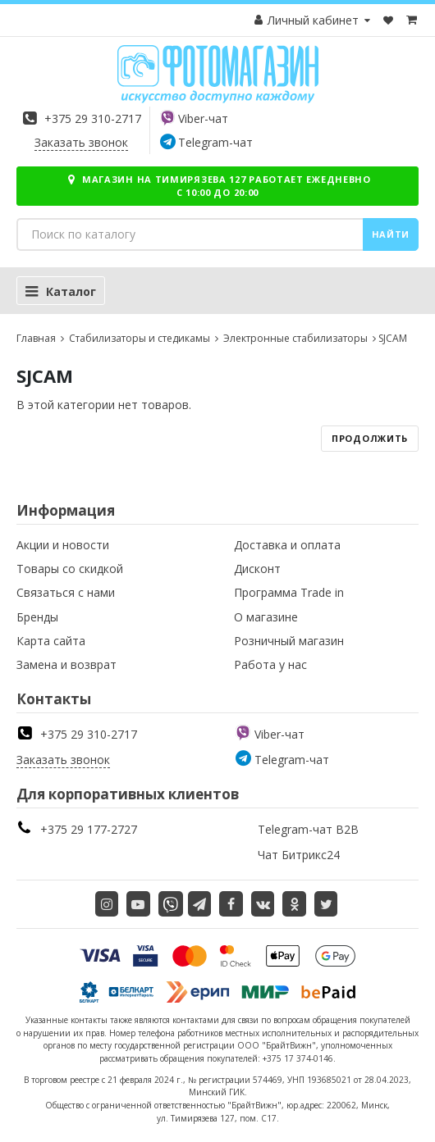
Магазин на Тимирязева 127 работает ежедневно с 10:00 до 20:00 (217, 185)
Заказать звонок (81, 142)
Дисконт (257, 568)
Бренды (37, 617)
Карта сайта (50, 640)
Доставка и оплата (287, 545)
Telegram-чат (215, 142)
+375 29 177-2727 (88, 829)
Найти (391, 234)
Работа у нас (270, 664)
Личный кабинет (313, 20)
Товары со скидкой (69, 568)
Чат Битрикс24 (299, 854)
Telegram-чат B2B (308, 829)
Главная (36, 338)
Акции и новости (62, 545)
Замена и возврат (66, 664)
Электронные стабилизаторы (294, 338)
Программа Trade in (289, 592)
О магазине (266, 617)
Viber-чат (203, 118)
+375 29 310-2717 (92, 118)
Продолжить (370, 438)
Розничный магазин (289, 640)
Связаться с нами (65, 592)
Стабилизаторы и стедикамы (138, 338)
